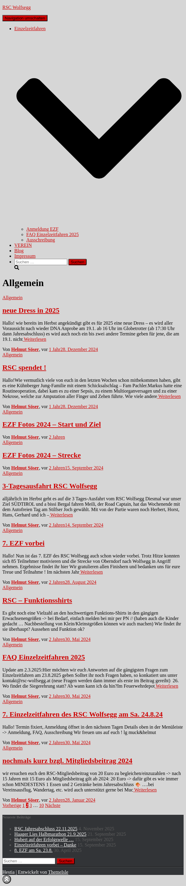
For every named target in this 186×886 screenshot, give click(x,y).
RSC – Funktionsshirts (37, 600)
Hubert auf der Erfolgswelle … (44, 839)
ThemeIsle (58, 872)
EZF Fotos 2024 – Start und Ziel (51, 424)
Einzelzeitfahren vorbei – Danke (45, 844)
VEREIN (23, 245)
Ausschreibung (40, 239)
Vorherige (11, 805)
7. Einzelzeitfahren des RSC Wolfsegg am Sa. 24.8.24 (82, 714)
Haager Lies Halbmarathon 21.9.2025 (50, 834)
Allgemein (12, 297)
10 (41, 805)
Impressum (25, 256)
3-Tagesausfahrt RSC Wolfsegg (49, 486)
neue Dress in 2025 (30, 310)
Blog (19, 250)
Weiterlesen (34, 339)
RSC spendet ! (24, 367)
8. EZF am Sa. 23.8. (33, 850)
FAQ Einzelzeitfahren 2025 (52, 234)
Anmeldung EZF (42, 229)
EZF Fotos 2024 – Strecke (41, 455)
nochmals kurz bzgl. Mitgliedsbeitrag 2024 (67, 761)
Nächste (53, 805)
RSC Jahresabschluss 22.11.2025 (45, 828)
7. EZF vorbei (23, 543)
